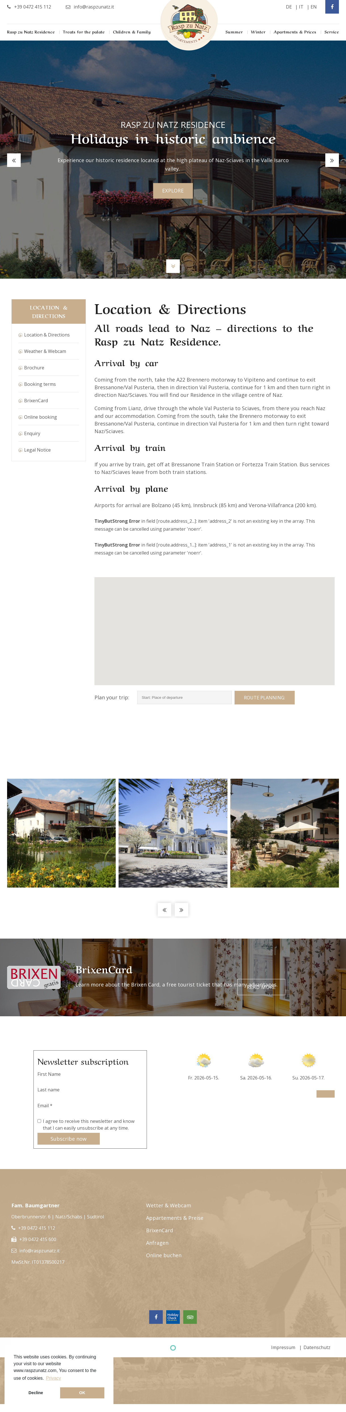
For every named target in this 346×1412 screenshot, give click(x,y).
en (314, 7)
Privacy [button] (53, 1378)
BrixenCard (36, 400)
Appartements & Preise (174, 1217)
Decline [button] (36, 1392)
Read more (308, 977)
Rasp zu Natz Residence (31, 31)
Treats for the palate (84, 31)
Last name (48, 1090)
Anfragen (157, 1242)
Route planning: (264, 698)
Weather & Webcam (45, 351)
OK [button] (82, 1392)
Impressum (283, 1347)
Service (331, 31)
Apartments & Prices (295, 31)
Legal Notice (37, 450)
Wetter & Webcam (168, 1205)
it (301, 7)
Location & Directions (47, 335)
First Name (49, 1074)
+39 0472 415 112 (36, 1228)
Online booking (40, 417)
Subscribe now (68, 1138)
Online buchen (164, 1255)
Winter (258, 31)
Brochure (34, 368)
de (289, 7)
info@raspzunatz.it (39, 1251)
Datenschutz (316, 1347)
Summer (234, 31)
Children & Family (132, 31)
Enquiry (32, 433)
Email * (44, 1105)
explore (173, 190)
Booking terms (40, 384)
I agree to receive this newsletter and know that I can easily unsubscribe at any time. (88, 1124)
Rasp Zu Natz (189, 25)
